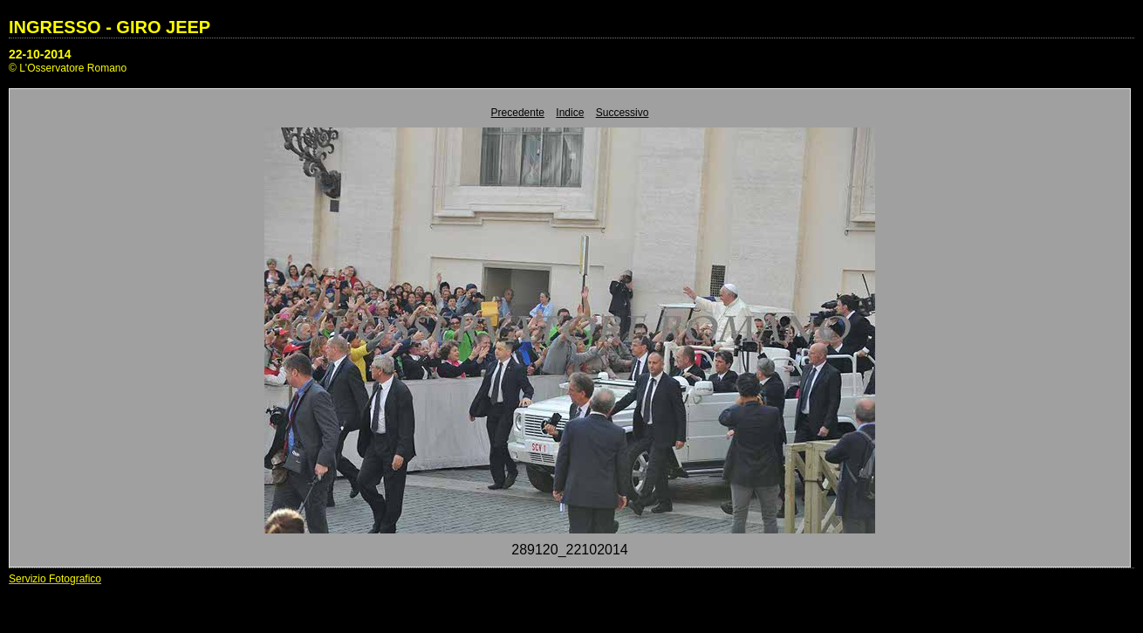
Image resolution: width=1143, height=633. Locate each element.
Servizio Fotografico (55, 579)
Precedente (517, 113)
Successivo (622, 113)
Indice (570, 113)
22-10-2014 (40, 54)
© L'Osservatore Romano (68, 68)
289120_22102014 (569, 549)
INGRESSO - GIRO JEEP (109, 27)
